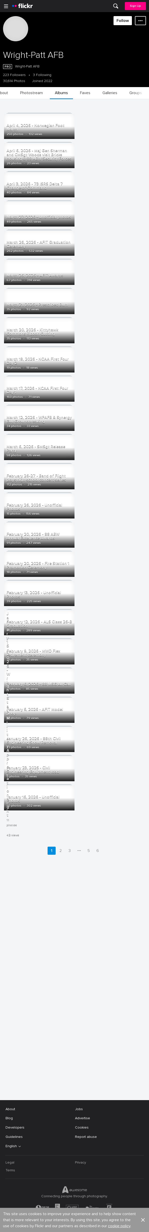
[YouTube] (74, 1224)
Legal (10, 1161)
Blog (9, 1116)
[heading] (22, 6)
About (10, 1107)
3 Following (42, 75)
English (11, 1145)
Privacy (80, 1161)
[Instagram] (94, 1224)
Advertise (82, 1116)
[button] (143, 1087)
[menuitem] (116, 6)
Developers (15, 1126)
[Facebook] (55, 1224)
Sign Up (135, 6)
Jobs (79, 1107)
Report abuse (86, 1135)
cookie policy (119, 1092)
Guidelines (14, 1135)
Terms (10, 1169)
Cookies (82, 1126)
